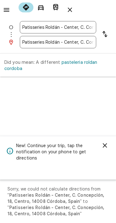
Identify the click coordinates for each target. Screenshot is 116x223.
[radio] (26, 7)
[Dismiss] (105, 145)
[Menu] (6, 9)
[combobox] (58, 27)
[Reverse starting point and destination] (105, 34)
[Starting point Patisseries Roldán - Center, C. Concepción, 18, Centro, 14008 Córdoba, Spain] (58, 27)
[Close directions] (69, 9)
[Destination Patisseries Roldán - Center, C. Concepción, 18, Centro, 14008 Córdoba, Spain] (58, 42)
